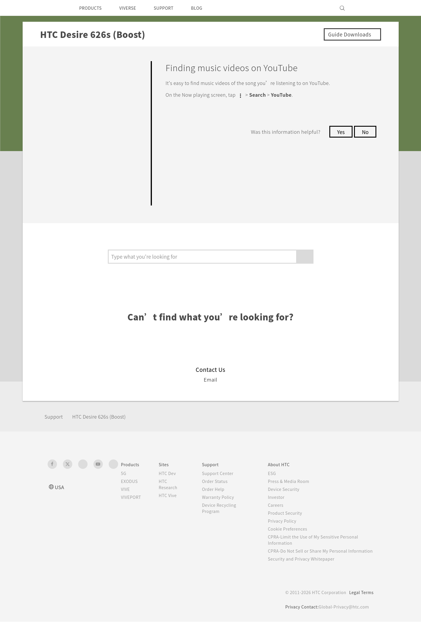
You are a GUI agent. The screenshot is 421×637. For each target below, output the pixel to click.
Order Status (219, 490)
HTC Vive (172, 504)
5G (124, 482)
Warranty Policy (222, 506)
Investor (280, 506)
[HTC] (55, 7)
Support (55, 426)
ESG (275, 482)
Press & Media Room (294, 490)
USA (60, 496)
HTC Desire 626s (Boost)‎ (106, 426)
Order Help (217, 498)
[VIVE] (366, 8)
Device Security (288, 498)
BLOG (207, 8)
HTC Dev (172, 482)
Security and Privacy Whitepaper (307, 574)
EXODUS (130, 490)
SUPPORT (171, 8)
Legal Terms (360, 607)
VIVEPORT (133, 506)
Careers (279, 514)
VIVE (126, 498)
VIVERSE (133, 8)
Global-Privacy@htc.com (343, 622)
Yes (339, 131)
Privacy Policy (286, 530)
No (364, 131)
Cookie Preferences (292, 538)
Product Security (289, 522)
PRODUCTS (92, 8)
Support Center (222, 482)
